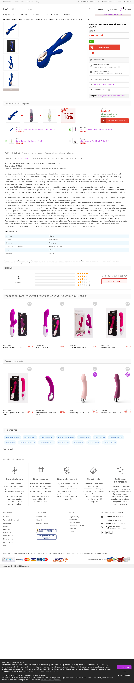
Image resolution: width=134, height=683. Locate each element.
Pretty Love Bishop (43, 350)
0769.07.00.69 (94, 2)
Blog (5, 545)
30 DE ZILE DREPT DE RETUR (104, 84)
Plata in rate (8, 539)
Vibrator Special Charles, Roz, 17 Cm (13, 416)
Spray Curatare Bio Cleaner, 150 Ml (29, 141)
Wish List (39, 520)
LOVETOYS (24, 15)
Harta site (7, 533)
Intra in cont (41, 517)
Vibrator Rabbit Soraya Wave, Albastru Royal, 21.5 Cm (69, 19)
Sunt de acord (124, 667)
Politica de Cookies (51, 671)
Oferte (71, 531)
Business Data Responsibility (51, 680)
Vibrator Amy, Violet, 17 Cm (111, 415)
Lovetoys (15, 19)
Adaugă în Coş (104, 47)
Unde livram (8, 542)
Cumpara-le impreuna (116, 121)
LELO (92, 31)
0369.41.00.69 (84, 2)
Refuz (124, 671)
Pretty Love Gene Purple (77, 350)
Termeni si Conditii (11, 520)
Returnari (7, 529)
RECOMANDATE (53, 15)
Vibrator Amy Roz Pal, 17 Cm (79, 415)
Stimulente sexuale (76, 525)
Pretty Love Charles (108, 350)
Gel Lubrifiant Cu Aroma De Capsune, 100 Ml (96, 129)
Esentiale (37, 15)
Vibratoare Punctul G (38, 19)
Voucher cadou (42, 523)
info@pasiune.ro (118, 524)
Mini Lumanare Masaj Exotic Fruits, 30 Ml (95, 141)
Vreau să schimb (124, 675)
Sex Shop (6, 19)
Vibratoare (24, 19)
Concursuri (7, 523)
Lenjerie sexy (74, 517)
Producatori (8, 536)
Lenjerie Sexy (8, 15)
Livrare (6, 517)
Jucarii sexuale (24, 158)
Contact (68, 15)
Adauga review (114, 281)
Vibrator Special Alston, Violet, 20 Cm (47, 416)
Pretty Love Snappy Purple (13, 350)
